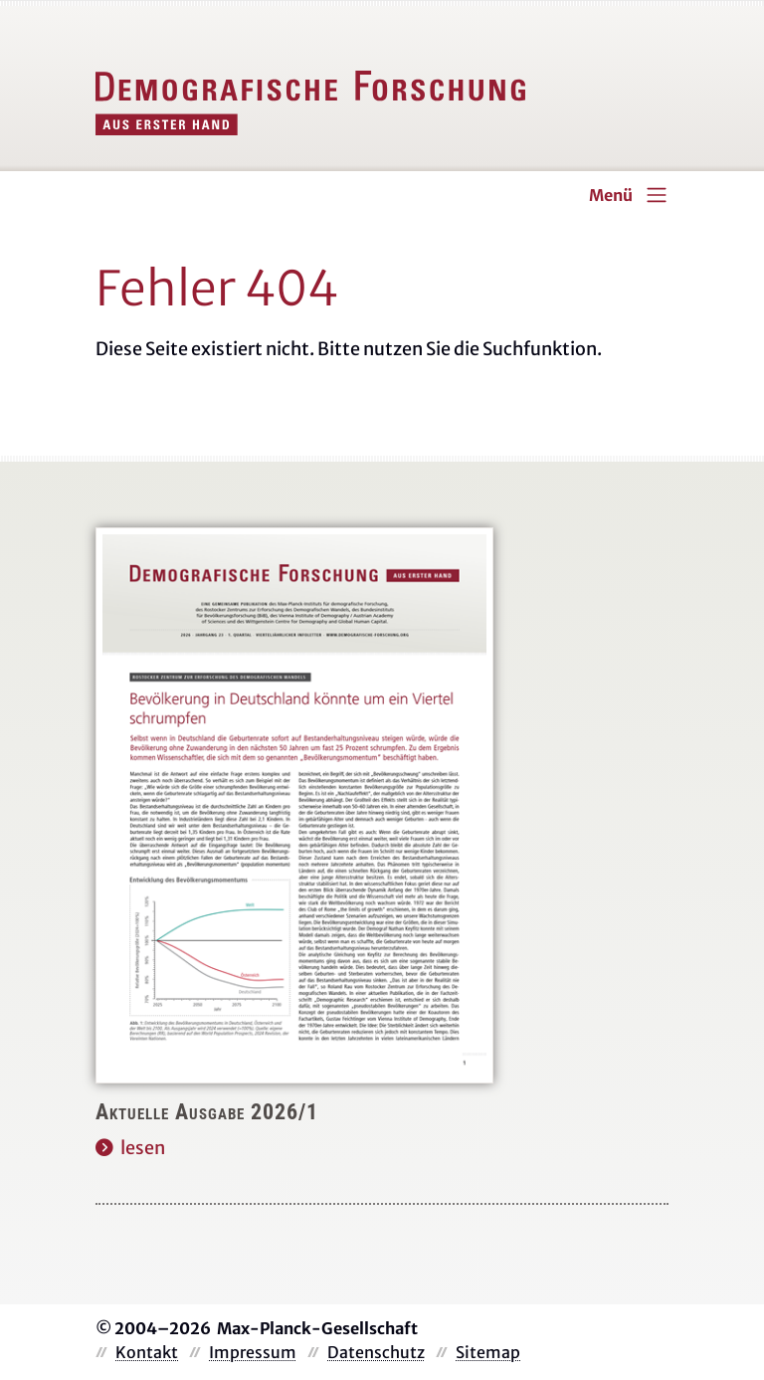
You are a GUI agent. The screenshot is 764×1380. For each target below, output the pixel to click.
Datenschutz (376, 1352)
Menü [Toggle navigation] (611, 195)
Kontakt (146, 1352)
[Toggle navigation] (656, 195)
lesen (142, 1147)
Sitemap (488, 1352)
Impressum (252, 1352)
